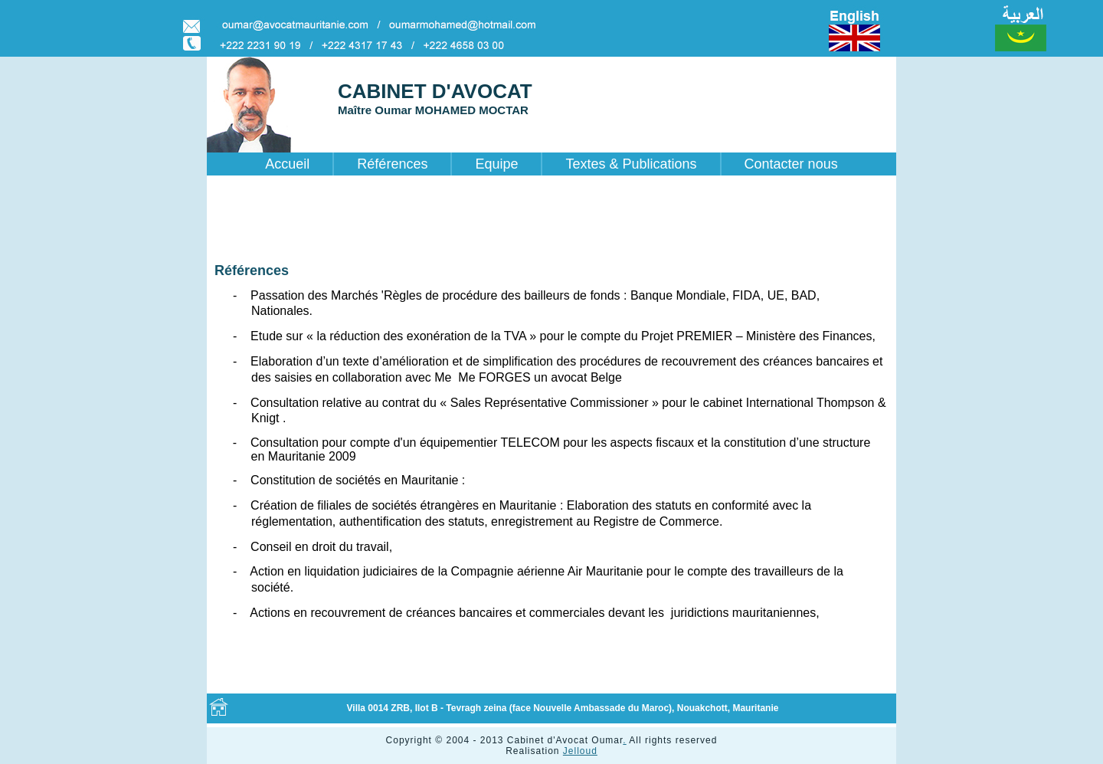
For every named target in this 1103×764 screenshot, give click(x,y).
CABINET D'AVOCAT (435, 91)
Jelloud (580, 751)
